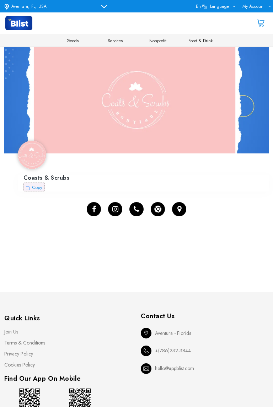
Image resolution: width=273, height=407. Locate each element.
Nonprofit (157, 41)
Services (115, 41)
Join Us (11, 331)
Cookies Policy (19, 364)
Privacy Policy (18, 353)
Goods (73, 41)
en (212, 6)
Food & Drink (200, 41)
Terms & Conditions (24, 342)
